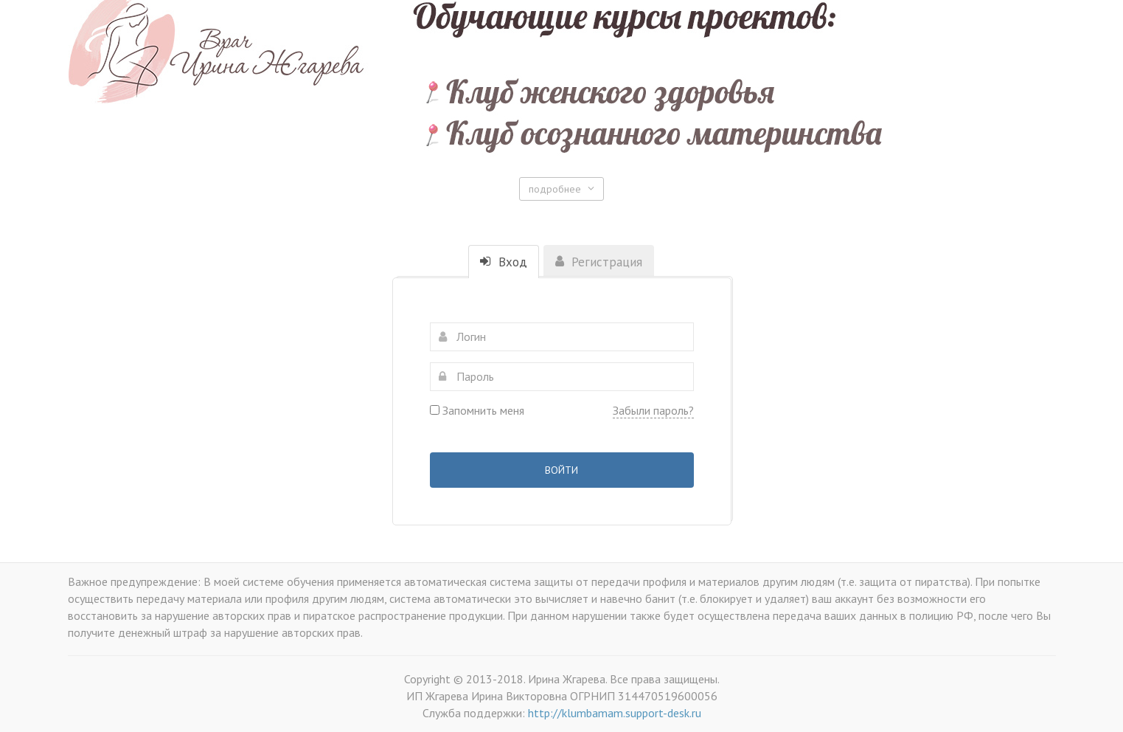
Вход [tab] (503, 262)
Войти (561, 470)
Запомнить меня (477, 410)
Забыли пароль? (653, 410)
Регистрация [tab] (598, 262)
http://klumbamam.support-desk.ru (614, 712)
